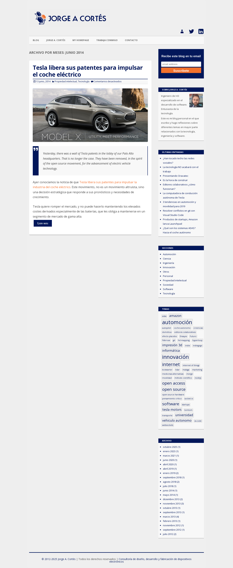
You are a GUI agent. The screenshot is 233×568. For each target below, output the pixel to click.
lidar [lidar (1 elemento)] (177, 369)
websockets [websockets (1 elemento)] (167, 425)
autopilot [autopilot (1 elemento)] (166, 328)
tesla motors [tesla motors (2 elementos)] (171, 409)
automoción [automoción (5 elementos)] (177, 322)
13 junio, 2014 (43, 81)
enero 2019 (169, 473)
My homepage (80, 40)
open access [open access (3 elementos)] (173, 383)
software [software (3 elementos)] (170, 404)
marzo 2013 (169, 516)
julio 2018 (168, 486)
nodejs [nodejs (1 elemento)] (198, 378)
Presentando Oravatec (175, 175)
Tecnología (83, 81)
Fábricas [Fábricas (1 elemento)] (166, 340)
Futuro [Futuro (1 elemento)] (193, 336)
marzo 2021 (169, 455)
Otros (166, 271)
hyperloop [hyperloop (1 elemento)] (197, 340)
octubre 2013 (170, 508)
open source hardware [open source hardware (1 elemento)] (173, 394)
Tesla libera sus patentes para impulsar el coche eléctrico (88, 71)
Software (168, 289)
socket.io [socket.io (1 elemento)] (189, 398)
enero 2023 (169, 451)
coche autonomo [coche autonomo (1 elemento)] (182, 328)
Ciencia (167, 258)
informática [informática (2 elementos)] (171, 350)
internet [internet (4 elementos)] (171, 364)
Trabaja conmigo (107, 40)
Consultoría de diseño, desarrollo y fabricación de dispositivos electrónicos (150, 560)
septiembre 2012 (172, 529)
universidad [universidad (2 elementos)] (184, 415)
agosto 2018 (169, 481)
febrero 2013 (170, 521)
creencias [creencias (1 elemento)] (198, 328)
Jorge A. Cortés (55, 40)
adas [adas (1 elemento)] (164, 316)
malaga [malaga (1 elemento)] (186, 369)
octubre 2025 (170, 447)
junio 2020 (168, 460)
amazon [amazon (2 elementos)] (175, 315)
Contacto (131, 40)
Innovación (169, 267)
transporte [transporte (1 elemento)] (167, 415)
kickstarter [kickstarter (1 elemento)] (167, 369)
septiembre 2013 (172, 512)
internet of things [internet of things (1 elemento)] (191, 365)
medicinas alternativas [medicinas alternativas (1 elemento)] (172, 374)
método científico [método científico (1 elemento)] (183, 378)
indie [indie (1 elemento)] (187, 345)
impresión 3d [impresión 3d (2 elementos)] (172, 345)
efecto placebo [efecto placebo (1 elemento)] (169, 336)
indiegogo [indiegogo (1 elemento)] (197, 345)
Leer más (42, 223)
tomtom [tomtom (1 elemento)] (188, 410)
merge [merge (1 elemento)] (189, 374)
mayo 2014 (169, 494)
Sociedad (168, 284)
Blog (36, 40)
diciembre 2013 (171, 499)
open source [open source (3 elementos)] (173, 389)
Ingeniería (168, 263)
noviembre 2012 (172, 525)
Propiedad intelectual (66, 81)
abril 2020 (168, 464)
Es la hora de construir (175, 180)
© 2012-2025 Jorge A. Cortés (59, 559)
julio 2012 (168, 534)
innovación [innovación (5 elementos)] (175, 357)
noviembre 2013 (172, 503)
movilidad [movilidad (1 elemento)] (167, 378)
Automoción (169, 254)
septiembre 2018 (172, 477)
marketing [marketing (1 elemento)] (197, 369)
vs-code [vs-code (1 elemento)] (198, 421)
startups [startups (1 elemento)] (185, 404)
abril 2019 (168, 468)
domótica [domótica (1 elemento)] (166, 332)
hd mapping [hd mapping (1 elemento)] (183, 340)
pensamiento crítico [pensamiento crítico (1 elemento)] (172, 398)
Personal (168, 276)
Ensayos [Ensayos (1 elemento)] (183, 336)
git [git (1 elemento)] (174, 340)
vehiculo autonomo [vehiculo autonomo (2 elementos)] (176, 420)
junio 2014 (168, 490)
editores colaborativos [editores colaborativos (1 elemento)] (185, 332)
